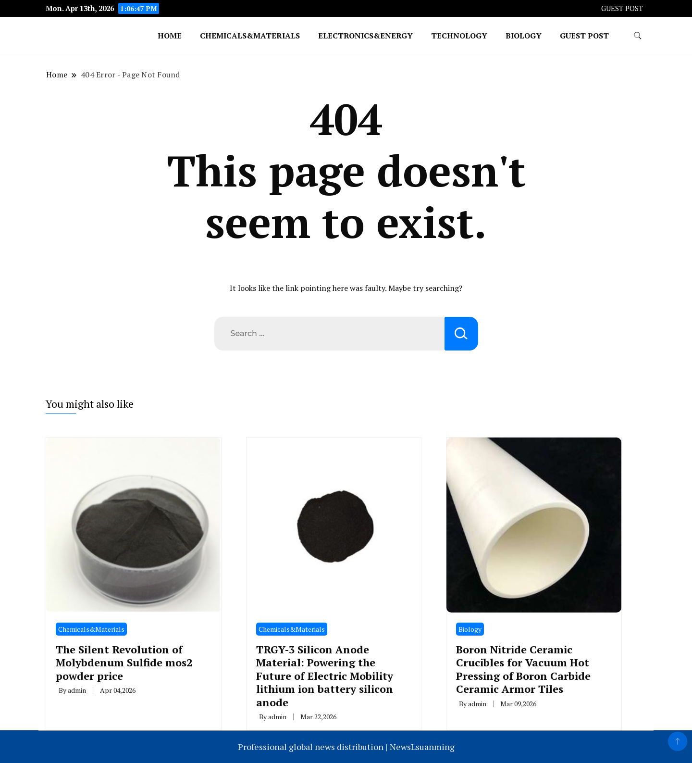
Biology (524, 35)
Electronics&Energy (365, 35)
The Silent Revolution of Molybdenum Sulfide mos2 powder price (124, 662)
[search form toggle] (637, 36)
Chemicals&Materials (250, 35)
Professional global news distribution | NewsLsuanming (346, 746)
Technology (459, 35)
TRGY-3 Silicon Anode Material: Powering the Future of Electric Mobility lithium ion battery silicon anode (324, 675)
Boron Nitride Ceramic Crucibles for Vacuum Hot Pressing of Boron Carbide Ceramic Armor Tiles (523, 669)
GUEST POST (622, 8)
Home (170, 35)
